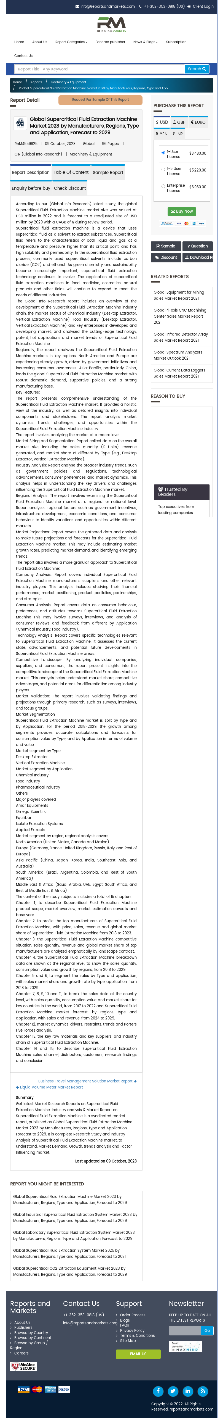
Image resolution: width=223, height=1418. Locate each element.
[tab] (71, 172)
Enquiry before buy (31, 188)
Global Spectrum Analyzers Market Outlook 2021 (178, 356)
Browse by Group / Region (29, 1345)
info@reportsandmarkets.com (107, 7)
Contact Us (23, 56)
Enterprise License (173, 188)
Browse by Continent (30, 1338)
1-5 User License (172, 172)
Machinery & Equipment (68, 82)
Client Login (200, 7)
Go (207, 1330)
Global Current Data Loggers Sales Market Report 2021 (179, 373)
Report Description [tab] (30, 172)
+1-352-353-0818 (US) (164, 7)
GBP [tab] (179, 122)
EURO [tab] (198, 122)
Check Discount (70, 188)
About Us (39, 42)
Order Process (131, 1315)
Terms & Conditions (135, 1336)
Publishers (21, 1328)
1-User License (171, 155)
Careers (19, 1353)
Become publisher (110, 42)
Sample (166, 246)
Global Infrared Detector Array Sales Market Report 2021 (181, 338)
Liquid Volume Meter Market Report (49, 1087)
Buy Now (182, 211)
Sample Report (108, 172)
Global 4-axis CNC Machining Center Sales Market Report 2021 (180, 317)
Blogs (123, 1321)
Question (197, 246)
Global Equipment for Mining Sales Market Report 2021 (179, 296)
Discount (166, 257)
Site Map (126, 1341)
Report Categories (70, 42)
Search (197, 69)
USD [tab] (162, 122)
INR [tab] (178, 134)
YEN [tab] (161, 134)
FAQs (122, 1326)
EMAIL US (138, 1354)
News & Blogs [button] (145, 42)
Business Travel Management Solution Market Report (87, 1081)
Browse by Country (29, 1333)
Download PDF (199, 257)
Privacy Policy (130, 1331)
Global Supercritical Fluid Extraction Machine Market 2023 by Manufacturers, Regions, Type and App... (93, 88)
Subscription (176, 42)
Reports (36, 82)
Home (19, 42)
